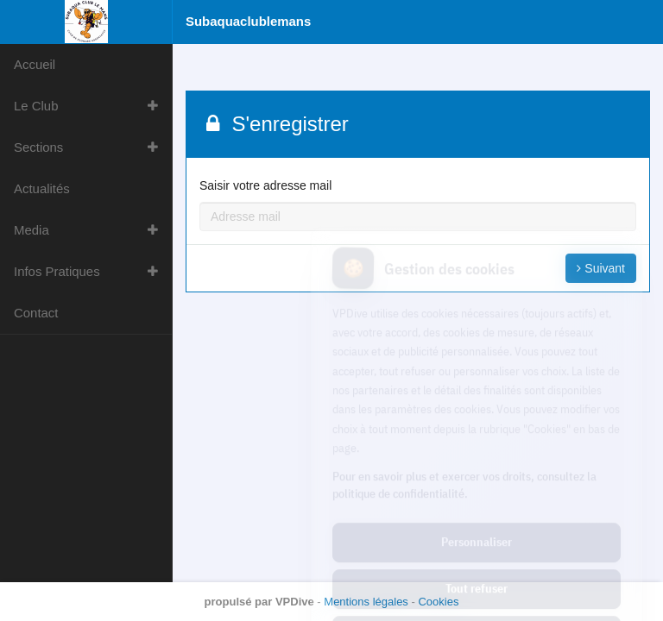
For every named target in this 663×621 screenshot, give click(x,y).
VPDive (294, 601)
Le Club (36, 105)
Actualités (42, 188)
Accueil (34, 64)
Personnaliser (476, 466)
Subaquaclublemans (248, 21)
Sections (38, 147)
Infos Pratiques (57, 271)
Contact (36, 312)
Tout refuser (476, 513)
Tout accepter (476, 560)
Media (31, 230)
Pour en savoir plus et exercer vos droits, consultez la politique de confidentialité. (464, 408)
